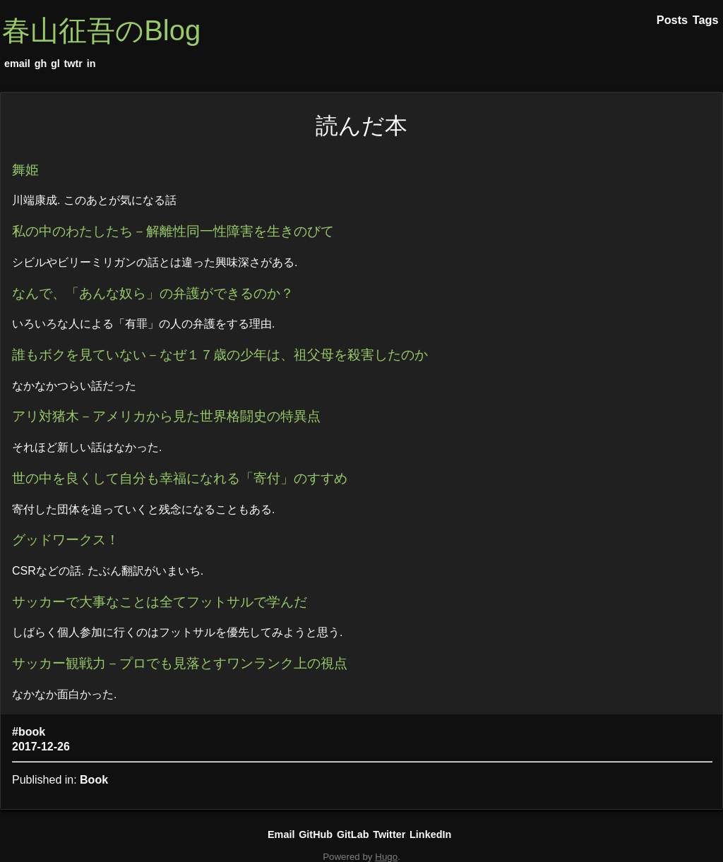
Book (94, 780)
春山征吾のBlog (101, 30)
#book (28, 732)
